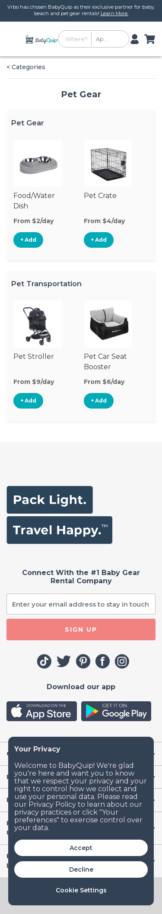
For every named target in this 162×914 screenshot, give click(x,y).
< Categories (25, 67)
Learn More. (114, 13)
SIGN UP (81, 629)
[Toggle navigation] (14, 39)
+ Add (28, 239)
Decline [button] (81, 869)
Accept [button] (81, 848)
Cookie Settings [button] (81, 890)
